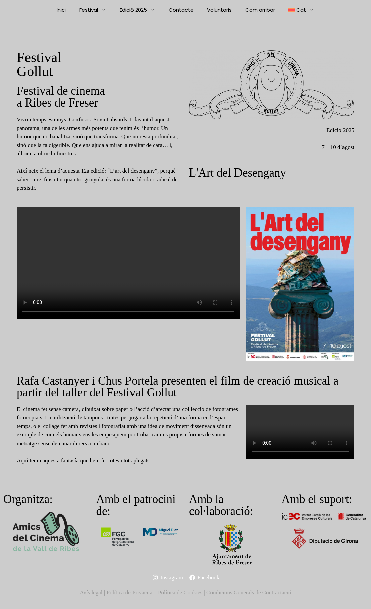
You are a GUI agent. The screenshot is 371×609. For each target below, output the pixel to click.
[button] (301, 10)
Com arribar (260, 9)
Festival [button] (96, 10)
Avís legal (91, 592)
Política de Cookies (180, 592)
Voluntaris (219, 9)
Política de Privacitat (130, 592)
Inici (61, 9)
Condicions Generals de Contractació (249, 592)
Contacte (181, 9)
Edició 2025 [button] (141, 10)
